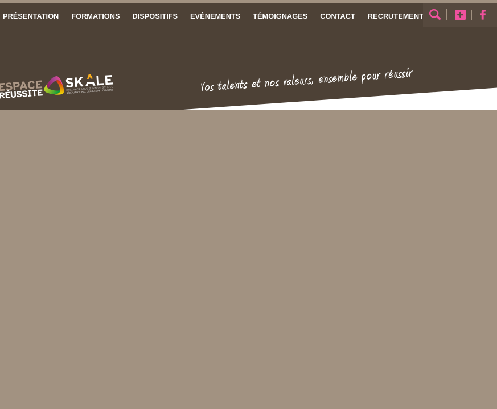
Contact (337, 16)
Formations (95, 16)
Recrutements (398, 16)
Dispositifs (155, 16)
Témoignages (280, 16)
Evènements (215, 16)
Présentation (31, 16)
